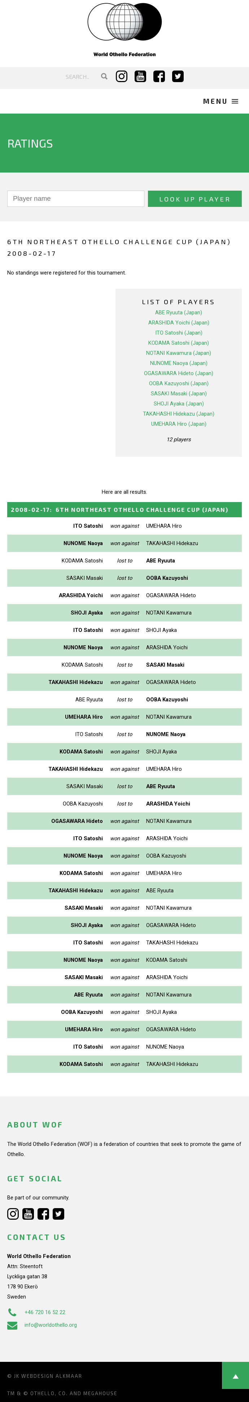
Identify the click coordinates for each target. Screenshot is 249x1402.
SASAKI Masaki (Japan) (179, 393)
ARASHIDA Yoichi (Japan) (178, 322)
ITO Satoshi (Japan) (178, 333)
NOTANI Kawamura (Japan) (178, 353)
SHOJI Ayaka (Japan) (179, 403)
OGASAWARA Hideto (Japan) (178, 373)
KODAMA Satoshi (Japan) (178, 343)
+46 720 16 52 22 (36, 1312)
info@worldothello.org (42, 1325)
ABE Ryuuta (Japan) (178, 312)
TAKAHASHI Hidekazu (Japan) (178, 414)
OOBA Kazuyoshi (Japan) (179, 383)
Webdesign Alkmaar (51, 1376)
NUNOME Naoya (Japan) (179, 363)
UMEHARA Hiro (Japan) (178, 424)
